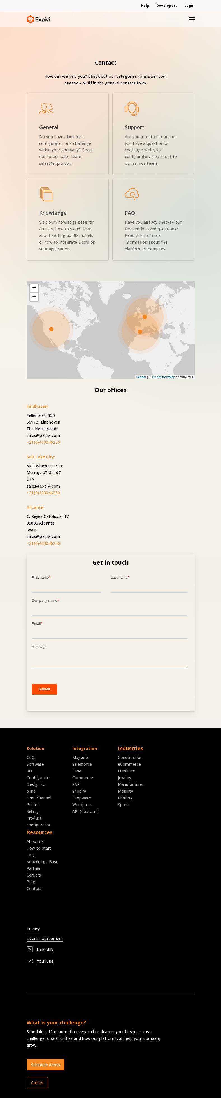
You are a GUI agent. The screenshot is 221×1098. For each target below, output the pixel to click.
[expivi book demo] (67, 134)
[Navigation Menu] (192, 19)
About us (35, 841)
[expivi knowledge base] (67, 219)
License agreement (45, 938)
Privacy (33, 929)
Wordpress (82, 804)
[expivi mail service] (153, 134)
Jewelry (124, 777)
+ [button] (34, 288)
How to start (39, 848)
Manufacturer (131, 784)
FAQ (31, 854)
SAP (76, 784)
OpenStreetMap (163, 377)
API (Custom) (85, 811)
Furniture (126, 771)
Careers (34, 875)
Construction (130, 757)
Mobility (125, 791)
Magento (81, 757)
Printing (125, 797)
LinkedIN (45, 949)
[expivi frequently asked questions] (153, 219)
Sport (123, 804)
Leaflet (141, 377)
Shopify (79, 791)
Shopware (81, 797)
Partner (34, 868)
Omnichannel (39, 797)
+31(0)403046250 (43, 442)
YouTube (45, 961)
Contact (34, 888)
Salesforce (82, 764)
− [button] (34, 297)
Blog (31, 881)
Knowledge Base (43, 861)
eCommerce (129, 764)
